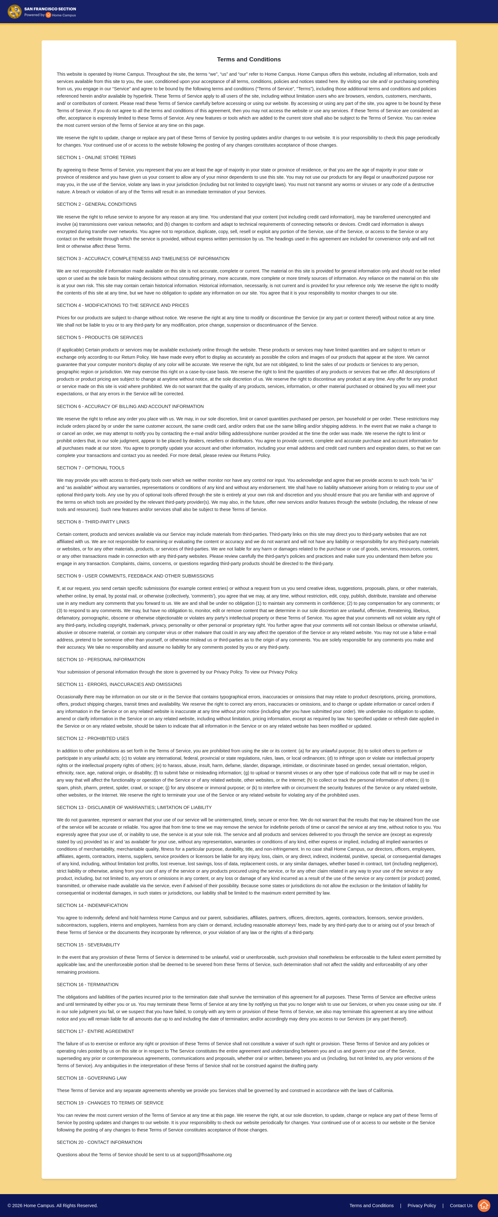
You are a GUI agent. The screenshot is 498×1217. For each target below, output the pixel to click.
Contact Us (461, 1205)
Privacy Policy (422, 1205)
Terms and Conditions (372, 1205)
